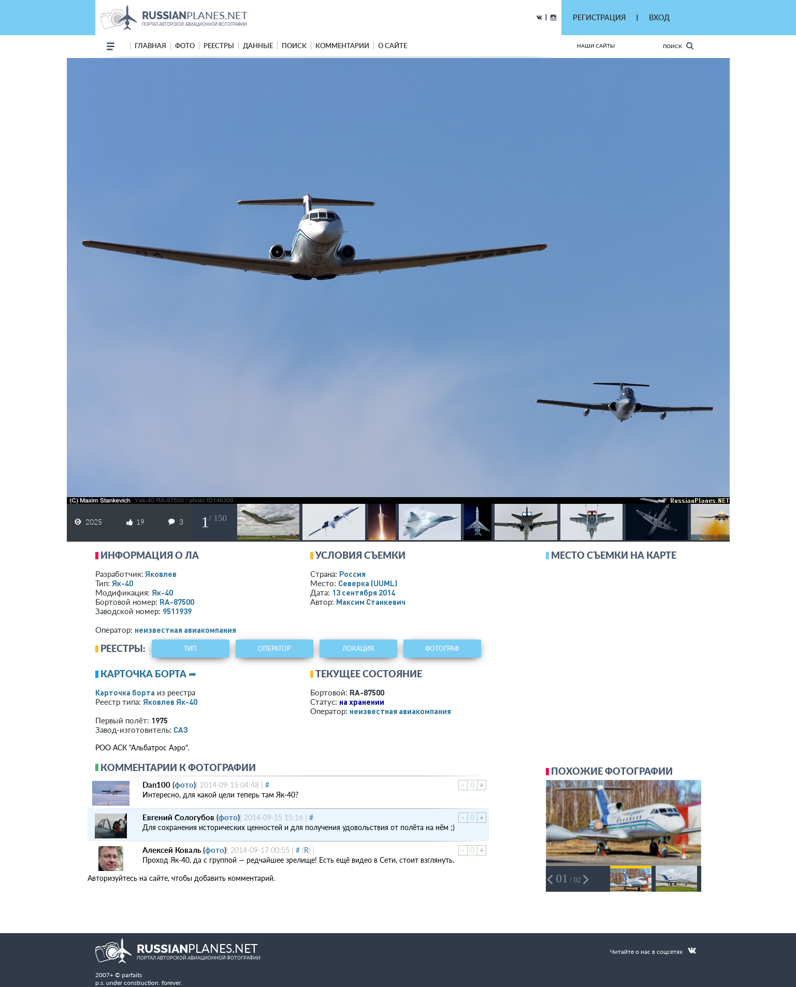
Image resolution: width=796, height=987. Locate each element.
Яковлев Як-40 (170, 701)
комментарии (342, 45)
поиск (294, 45)
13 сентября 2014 (363, 592)
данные (258, 45)
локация (358, 648)
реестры (219, 45)
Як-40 (122, 583)
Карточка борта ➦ (148, 673)
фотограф (442, 648)
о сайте (392, 45)
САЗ (180, 729)
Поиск (678, 46)
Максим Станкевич (371, 601)
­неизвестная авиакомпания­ (185, 629)
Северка (367, 583)
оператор (274, 648)
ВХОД (659, 17)
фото (185, 45)
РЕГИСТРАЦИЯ (599, 17)
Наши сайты (596, 45)
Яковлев (161, 573)
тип (190, 648)
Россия (352, 573)
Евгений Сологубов (178, 817)
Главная (150, 45)
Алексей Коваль (171, 849)
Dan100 (156, 784)
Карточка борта (125, 692)
